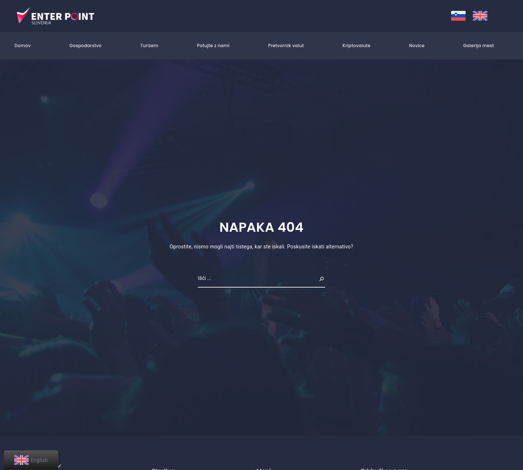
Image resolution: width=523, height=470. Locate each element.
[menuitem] (458, 16)
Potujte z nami (213, 45)
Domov (23, 45)
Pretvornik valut (286, 45)
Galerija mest (478, 45)
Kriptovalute (356, 45)
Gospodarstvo (85, 45)
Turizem (149, 45)
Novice (417, 45)
